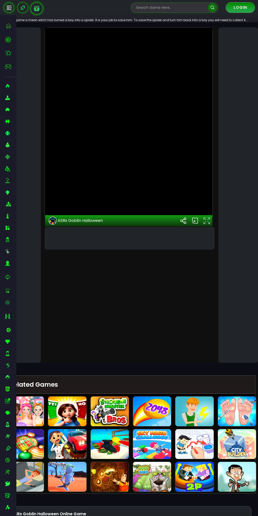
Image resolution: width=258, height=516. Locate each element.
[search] (212, 7)
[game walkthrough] (36, 8)
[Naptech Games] (22, 7)
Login (240, 7)
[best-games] (10, 39)
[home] (10, 26)
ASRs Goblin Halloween (89, 346)
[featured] (10, 53)
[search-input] (171, 8)
